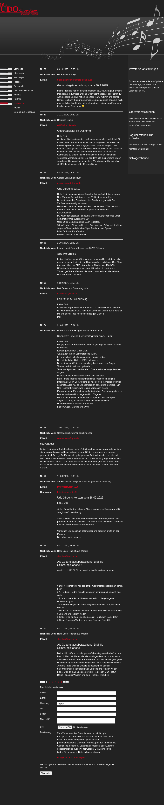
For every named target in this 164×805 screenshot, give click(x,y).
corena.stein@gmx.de (68, 438)
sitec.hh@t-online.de (67, 556)
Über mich (19, 73)
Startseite (18, 69)
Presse (17, 82)
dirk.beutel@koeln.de (67, 293)
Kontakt (17, 94)
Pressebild (19, 86)
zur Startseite (19, 8)
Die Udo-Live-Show (23, 90)
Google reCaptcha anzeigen (71, 758)
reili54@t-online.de (66, 125)
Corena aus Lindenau (24, 112)
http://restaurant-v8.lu (67, 492)
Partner (17, 99)
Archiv (17, 107)
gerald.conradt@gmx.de (69, 183)
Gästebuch (19, 103)
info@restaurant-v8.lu (67, 487)
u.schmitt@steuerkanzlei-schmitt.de (74, 79)
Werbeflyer (19, 77)
